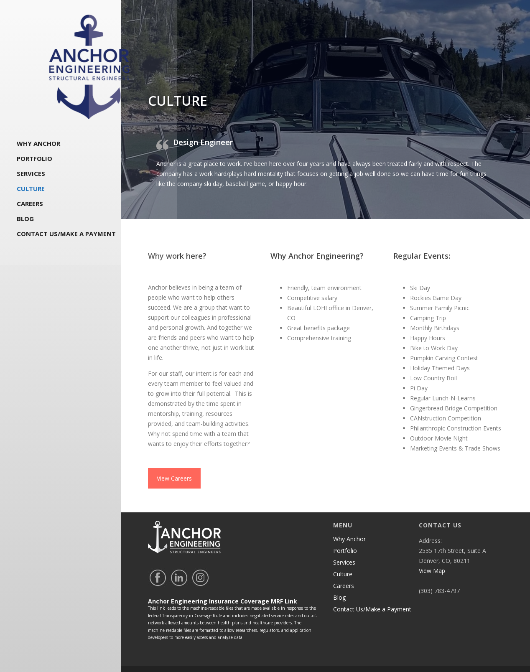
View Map (432, 554)
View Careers (174, 462)
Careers (30, 205)
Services (31, 175)
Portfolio (34, 160)
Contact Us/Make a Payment (66, 236)
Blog (25, 220)
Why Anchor (38, 145)
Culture (31, 190)
